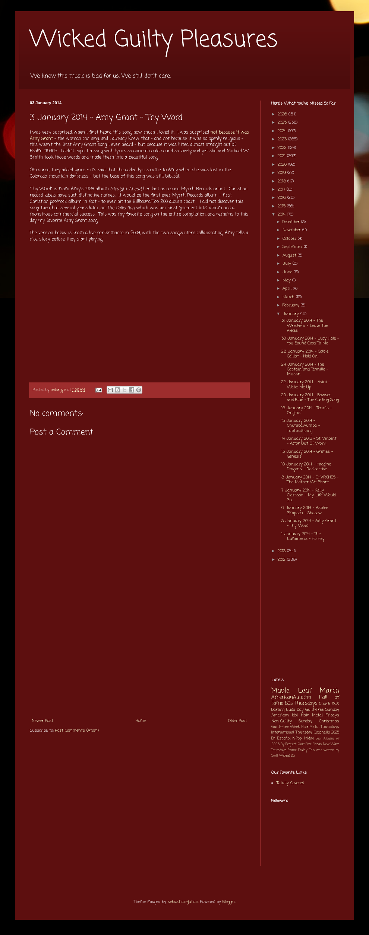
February (292, 305)
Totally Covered (290, 783)
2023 (283, 139)
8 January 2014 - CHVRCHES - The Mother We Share (309, 479)
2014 (282, 214)
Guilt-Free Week (285, 727)
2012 (282, 560)
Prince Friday (298, 750)
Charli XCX (329, 704)
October (290, 239)
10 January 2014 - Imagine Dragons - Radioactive (306, 466)
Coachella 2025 (326, 732)
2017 (282, 190)
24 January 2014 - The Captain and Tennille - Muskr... (304, 369)
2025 (283, 122)
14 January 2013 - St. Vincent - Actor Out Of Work (309, 441)
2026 (283, 114)
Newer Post (42, 721)
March (289, 297)
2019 (282, 173)
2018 (282, 181)
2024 (283, 131)
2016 (282, 198)
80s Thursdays (301, 703)
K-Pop (297, 738)
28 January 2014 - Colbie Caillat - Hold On (304, 354)
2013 (282, 551)
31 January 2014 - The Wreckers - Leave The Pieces (304, 325)
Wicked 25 (287, 755)
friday (309, 738)
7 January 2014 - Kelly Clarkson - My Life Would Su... (308, 495)
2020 (283, 165)
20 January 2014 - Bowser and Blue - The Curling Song (310, 397)
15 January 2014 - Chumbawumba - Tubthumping (300, 425)
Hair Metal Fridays (320, 715)
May (287, 280)
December (292, 222)
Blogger (229, 902)
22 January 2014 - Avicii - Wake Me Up (305, 384)
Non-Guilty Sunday (291, 721)
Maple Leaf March (305, 691)
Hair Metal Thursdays (321, 727)
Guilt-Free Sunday (322, 710)
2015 (282, 206)
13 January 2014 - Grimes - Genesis (307, 454)
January (291, 314)
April (288, 289)
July (288, 264)
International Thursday (291, 732)
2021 (282, 156)
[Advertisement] (139, 658)
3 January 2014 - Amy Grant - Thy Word (309, 523)
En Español (281, 738)
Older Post (237, 721)
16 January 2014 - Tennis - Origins (306, 410)
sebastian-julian (183, 902)
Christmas (329, 721)
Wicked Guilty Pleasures (154, 40)
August (290, 255)
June (288, 272)
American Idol (284, 715)
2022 (283, 148)
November (292, 230)
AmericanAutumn (291, 697)
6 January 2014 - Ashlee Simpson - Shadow (304, 510)
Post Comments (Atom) (77, 731)
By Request (288, 744)
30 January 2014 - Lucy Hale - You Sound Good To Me (310, 340)
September (293, 247)
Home (141, 721)
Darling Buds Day (287, 710)
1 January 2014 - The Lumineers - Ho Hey (303, 536)
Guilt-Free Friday (310, 744)
